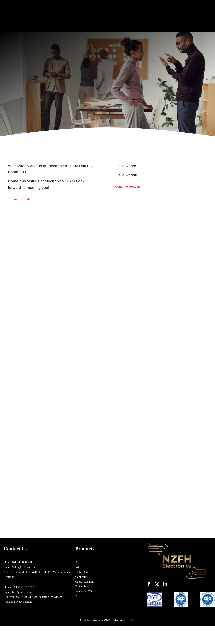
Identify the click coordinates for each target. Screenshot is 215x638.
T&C (133, 620)
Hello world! (126, 166)
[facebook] (149, 584)
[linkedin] (165, 584)
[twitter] (157, 584)
